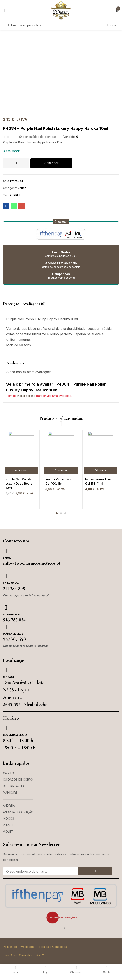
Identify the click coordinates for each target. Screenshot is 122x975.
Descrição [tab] (11, 304)
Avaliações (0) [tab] (33, 304)
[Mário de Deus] (6, 627)
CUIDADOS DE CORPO (18, 780)
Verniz (22, 188)
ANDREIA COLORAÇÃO (18, 812)
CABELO (8, 773)
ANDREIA (9, 805)
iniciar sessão (26, 396)
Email (7, 557)
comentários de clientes (37, 137)
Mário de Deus (13, 633)
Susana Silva (12, 614)
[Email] (6, 551)
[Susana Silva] (6, 608)
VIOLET (8, 831)
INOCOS (8, 818)
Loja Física (11, 583)
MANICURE (10, 792)
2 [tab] (61, 514)
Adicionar (51, 163)
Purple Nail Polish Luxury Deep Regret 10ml (19, 484)
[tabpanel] (21, 469)
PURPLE (15, 195)
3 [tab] (65, 514)
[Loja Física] (6, 576)
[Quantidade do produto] (16, 163)
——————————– (18, 799)
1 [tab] (57, 514)
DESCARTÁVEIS (13, 786)
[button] (61, 222)
